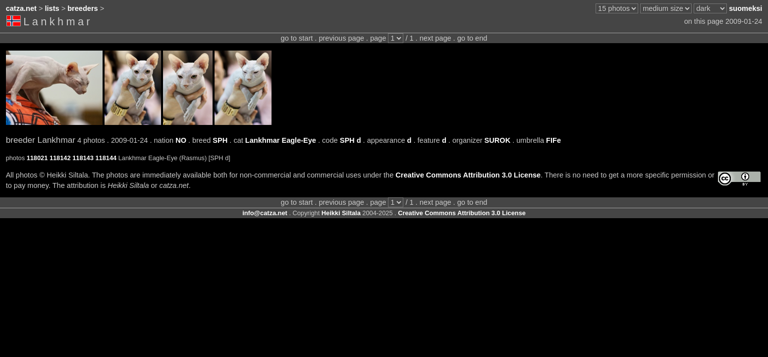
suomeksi (745, 8)
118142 (60, 158)
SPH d (350, 140)
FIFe (553, 140)
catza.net (21, 8)
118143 (83, 158)
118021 (37, 158)
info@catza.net (264, 213)
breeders (82, 8)
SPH (220, 140)
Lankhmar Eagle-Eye (280, 140)
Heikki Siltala (341, 213)
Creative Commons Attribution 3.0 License (468, 175)
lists (52, 8)
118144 (105, 158)
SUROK (498, 140)
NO (180, 140)
